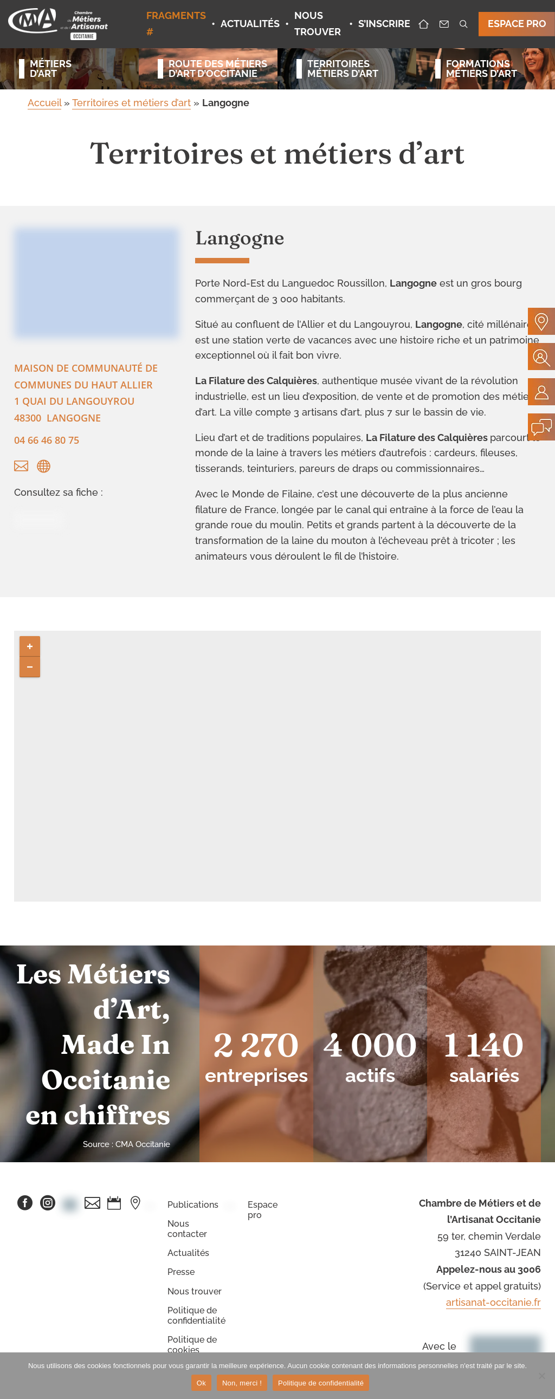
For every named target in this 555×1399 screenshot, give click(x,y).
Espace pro (263, 1210)
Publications (192, 1205)
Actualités (188, 1253)
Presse (181, 1272)
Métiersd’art (51, 69)
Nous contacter (187, 1229)
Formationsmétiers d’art (481, 69)
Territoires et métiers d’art (131, 102)
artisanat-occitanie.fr (493, 1302)
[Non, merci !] (541, 1375)
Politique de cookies (192, 1345)
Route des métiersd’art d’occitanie (214, 69)
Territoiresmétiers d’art (342, 69)
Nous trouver (194, 1291)
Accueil (44, 102)
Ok (201, 1383)
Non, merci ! (242, 1383)
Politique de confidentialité (196, 1315)
